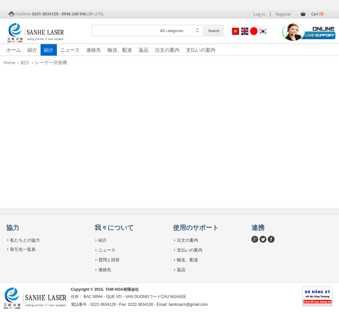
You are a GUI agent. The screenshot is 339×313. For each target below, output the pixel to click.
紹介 (32, 49)
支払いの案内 (200, 49)
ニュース (70, 49)
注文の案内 (167, 49)
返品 (143, 49)
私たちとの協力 (25, 240)
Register (283, 14)
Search (214, 31)
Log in (259, 14)
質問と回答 (109, 260)
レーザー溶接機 (51, 62)
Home (9, 62)
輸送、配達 (120, 49)
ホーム (13, 49)
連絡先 (93, 49)
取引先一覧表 (23, 249)
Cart (317, 13)
